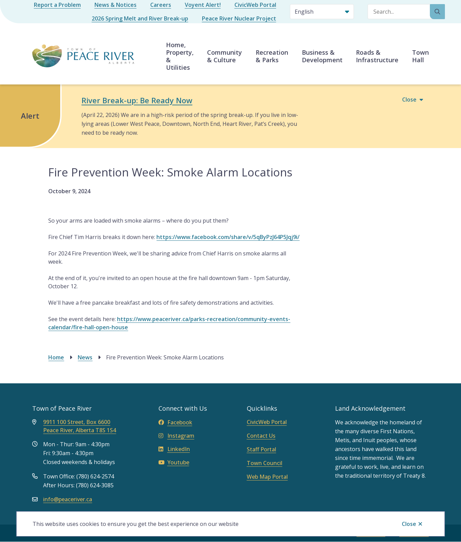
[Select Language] (322, 11)
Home (56, 357)
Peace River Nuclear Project (239, 18)
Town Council (264, 463)
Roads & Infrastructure (377, 56)
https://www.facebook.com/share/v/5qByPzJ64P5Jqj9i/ (227, 237)
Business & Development (322, 56)
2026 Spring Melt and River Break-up (140, 18)
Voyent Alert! (203, 5)
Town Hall (420, 56)
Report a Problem (57, 5)
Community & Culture (224, 56)
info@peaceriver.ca (67, 499)
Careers (160, 5)
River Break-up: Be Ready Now (136, 100)
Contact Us (261, 435)
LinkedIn (174, 449)
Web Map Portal (267, 476)
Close (409, 524)
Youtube (173, 462)
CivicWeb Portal (255, 5)
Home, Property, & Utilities (180, 56)
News (85, 357)
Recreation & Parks (272, 56)
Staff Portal (261, 449)
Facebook (175, 422)
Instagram (176, 435)
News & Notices (115, 5)
